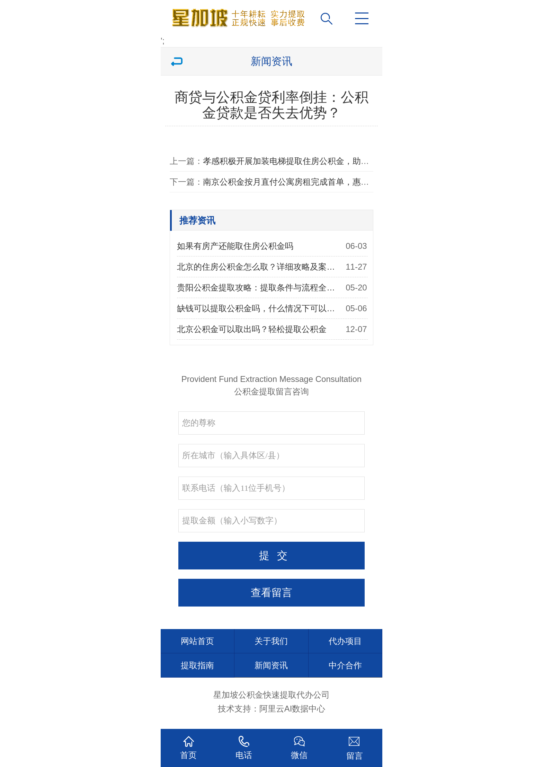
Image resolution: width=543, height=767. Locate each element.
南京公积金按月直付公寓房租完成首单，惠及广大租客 (302, 181)
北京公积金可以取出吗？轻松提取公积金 (252, 329)
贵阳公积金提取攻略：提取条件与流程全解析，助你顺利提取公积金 (259, 287)
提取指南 (197, 665)
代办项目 (345, 641)
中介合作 (345, 665)
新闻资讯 (271, 665)
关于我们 (271, 641)
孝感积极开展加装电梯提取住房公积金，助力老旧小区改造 (311, 161)
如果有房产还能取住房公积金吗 (235, 246)
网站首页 (197, 641)
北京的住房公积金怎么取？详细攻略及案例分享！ (259, 266)
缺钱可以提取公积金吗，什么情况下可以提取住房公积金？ (259, 308)
